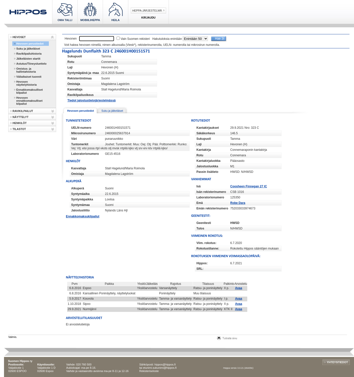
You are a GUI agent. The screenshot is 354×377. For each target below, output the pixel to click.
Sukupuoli (74, 56)
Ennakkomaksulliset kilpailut (29, 91)
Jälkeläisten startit (28, 58)
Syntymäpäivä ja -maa (83, 73)
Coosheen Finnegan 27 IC (248, 186)
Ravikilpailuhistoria (29, 53)
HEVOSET (19, 37)
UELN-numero (81, 128)
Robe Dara (237, 203)
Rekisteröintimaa (79, 78)
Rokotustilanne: (207, 248)
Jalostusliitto (80, 210)
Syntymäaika (80, 194)
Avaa (238, 288)
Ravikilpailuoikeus (80, 95)
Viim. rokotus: (206, 243)
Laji (70, 67)
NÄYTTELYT (21, 116)
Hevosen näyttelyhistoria (26, 83)
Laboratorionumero (85, 154)
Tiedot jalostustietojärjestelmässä (91, 100)
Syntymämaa (80, 205)
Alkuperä (77, 188)
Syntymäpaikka (82, 199)
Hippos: (202, 263)
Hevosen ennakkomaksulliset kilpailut (29, 100)
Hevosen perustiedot (30, 43)
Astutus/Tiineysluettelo (31, 63)
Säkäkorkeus (205, 133)
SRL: (199, 269)
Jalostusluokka (207, 166)
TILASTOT (19, 129)
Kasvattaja (74, 89)
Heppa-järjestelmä (147, 10)
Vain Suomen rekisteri (135, 39)
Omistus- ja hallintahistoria (26, 70)
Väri (74, 139)
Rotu (70, 62)
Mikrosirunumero (83, 133)
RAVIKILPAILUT (23, 110)
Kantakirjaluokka (208, 161)
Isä (198, 186)
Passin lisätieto (207, 172)
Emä (199, 203)
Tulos (200, 228)
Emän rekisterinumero (212, 208)
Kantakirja (203, 150)
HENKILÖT (20, 122)
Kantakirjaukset (207, 128)
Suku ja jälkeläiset (28, 48)
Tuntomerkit (79, 144)
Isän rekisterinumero (211, 192)
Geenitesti (203, 223)
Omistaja (73, 84)
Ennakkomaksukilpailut (82, 216)
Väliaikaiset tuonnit (28, 76)
